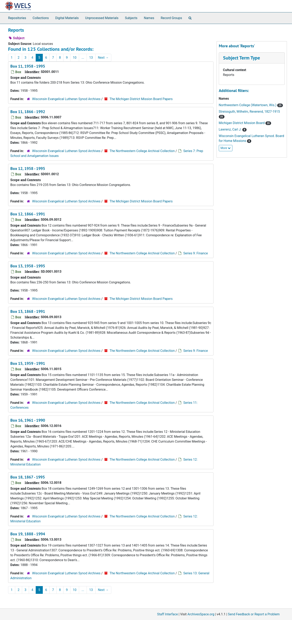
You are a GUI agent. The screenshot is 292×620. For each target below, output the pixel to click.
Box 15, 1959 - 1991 (27, 363)
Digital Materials (67, 18)
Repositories (17, 18)
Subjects (131, 18)
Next (103, 57)
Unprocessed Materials (101, 18)
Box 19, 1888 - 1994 (27, 534)
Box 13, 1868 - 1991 (27, 311)
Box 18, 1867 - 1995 (27, 477)
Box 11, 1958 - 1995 (27, 66)
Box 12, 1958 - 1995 (27, 168)
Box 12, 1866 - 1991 (27, 214)
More (226, 148)
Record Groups (171, 18)
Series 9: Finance (195, 253)
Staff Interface (167, 614)
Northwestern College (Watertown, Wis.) (248, 105)
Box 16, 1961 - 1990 (27, 420)
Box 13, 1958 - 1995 (27, 266)
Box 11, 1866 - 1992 (27, 111)
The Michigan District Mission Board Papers (141, 99)
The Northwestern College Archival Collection (142, 151)
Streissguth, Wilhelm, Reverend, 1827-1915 (249, 111)
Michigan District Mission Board (242, 123)
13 (91, 57)
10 (74, 57)
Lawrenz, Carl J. (230, 129)
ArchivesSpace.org (200, 614)
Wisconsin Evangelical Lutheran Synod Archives (66, 99)
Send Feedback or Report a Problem (254, 614)
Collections (41, 18)
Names (149, 18)
